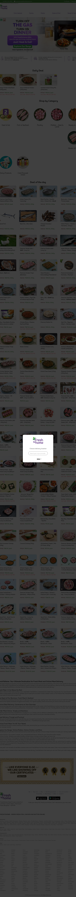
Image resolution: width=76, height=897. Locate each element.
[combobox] (38, 452)
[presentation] (38, 453)
